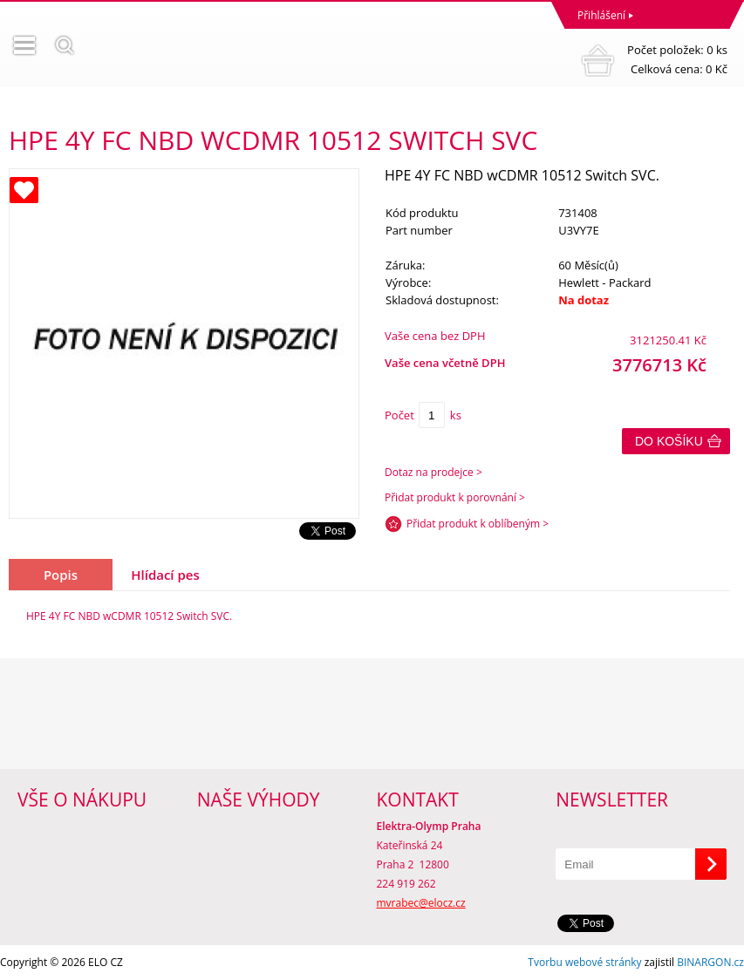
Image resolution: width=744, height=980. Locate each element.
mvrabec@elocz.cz (421, 902)
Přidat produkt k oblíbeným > (477, 523)
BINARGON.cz (710, 962)
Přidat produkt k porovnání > (455, 497)
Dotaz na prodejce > (433, 472)
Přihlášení (601, 15)
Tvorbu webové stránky (584, 962)
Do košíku (669, 441)
